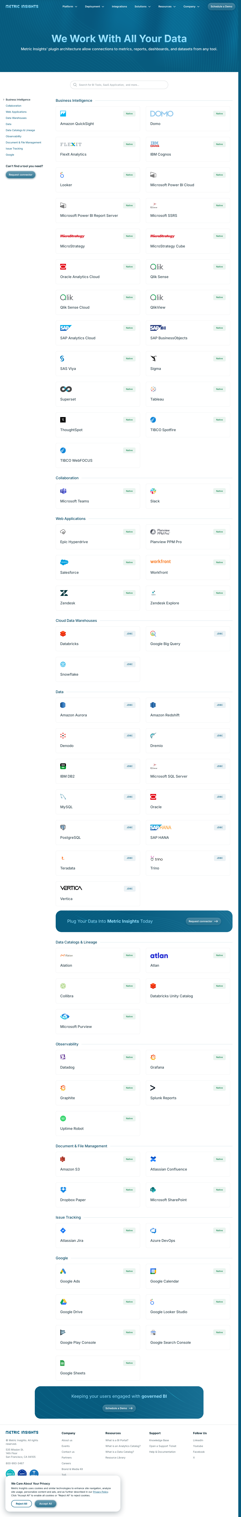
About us (67, 1440)
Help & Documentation (162, 1451)
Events (66, 1445)
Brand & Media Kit (72, 1469)
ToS (64, 1474)
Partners (67, 1457)
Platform (70, 6)
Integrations (119, 6)
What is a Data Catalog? (119, 1451)
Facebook (199, 1451)
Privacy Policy (100, 1491)
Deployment (94, 6)
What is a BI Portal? (116, 1440)
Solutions (143, 6)
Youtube (198, 1445)
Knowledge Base (159, 1440)
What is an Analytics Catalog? (123, 1445)
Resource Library (115, 1457)
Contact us (68, 1451)
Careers (66, 1463)
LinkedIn (198, 1440)
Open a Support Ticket (162, 1445)
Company (191, 6)
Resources (167, 6)
